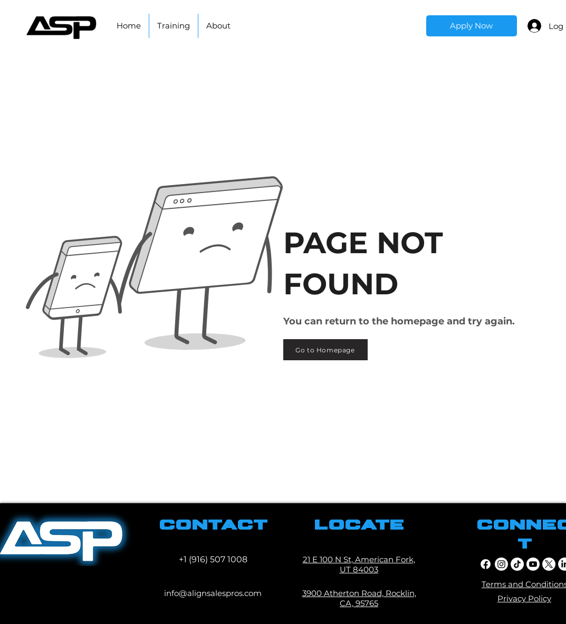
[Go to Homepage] (325, 349)
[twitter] (548, 564)
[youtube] (533, 564)
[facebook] (485, 564)
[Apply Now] (471, 25)
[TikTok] (517, 564)
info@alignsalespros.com (213, 593)
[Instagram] (501, 564)
